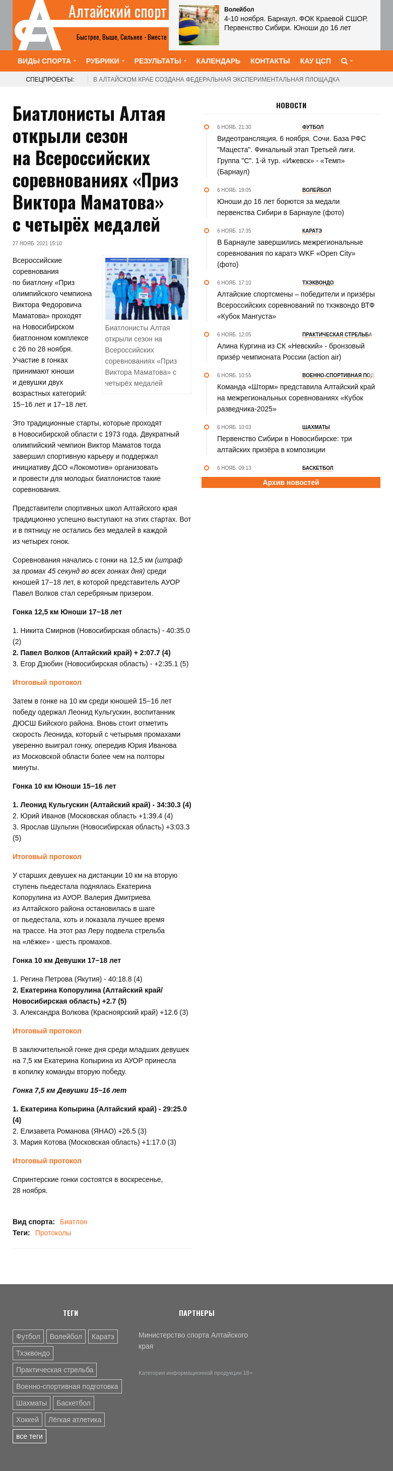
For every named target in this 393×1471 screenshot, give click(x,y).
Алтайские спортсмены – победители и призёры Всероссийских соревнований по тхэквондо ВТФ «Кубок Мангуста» (296, 305)
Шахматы (31, 1403)
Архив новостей (291, 482)
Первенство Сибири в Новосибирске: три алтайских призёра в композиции (284, 444)
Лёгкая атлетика (74, 1420)
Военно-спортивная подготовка (67, 1386)
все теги (29, 1436)
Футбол (28, 1337)
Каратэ (103, 1337)
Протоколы (53, 1233)
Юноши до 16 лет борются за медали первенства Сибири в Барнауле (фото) (280, 207)
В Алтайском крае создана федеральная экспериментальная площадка (216, 79)
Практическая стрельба (54, 1370)
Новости (291, 105)
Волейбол (66, 1337)
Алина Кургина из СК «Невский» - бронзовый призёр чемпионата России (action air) (291, 351)
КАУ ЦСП (315, 61)
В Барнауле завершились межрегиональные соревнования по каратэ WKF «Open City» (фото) (290, 253)
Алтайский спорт (118, 11)
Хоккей (27, 1420)
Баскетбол (73, 1403)
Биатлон (73, 1222)
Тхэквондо (33, 1353)
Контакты (270, 61)
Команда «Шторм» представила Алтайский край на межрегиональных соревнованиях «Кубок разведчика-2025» (296, 398)
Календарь (218, 61)
